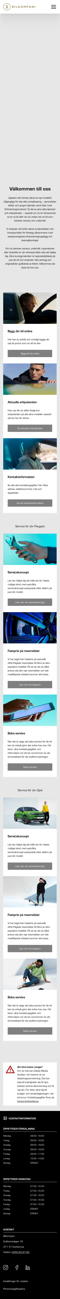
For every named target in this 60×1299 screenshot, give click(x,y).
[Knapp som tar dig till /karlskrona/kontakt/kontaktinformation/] (30, 503)
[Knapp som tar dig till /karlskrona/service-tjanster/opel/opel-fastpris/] (30, 948)
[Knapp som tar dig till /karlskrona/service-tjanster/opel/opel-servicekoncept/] (30, 866)
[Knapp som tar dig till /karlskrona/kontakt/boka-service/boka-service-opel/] (30, 1031)
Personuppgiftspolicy (14, 1288)
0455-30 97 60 (20, 1252)
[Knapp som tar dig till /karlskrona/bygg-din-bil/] (30, 353)
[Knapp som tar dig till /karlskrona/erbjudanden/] (30, 428)
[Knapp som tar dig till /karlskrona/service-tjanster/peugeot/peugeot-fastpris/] (30, 684)
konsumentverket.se (28, 1101)
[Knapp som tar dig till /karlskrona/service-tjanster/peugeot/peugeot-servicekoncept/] (30, 602)
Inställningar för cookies (15, 1281)
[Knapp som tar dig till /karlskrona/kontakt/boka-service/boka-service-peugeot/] (30, 767)
